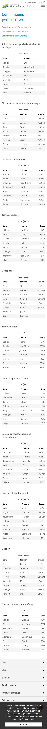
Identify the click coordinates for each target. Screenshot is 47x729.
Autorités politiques (20, 27)
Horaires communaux (35, 2)
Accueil (5, 27)
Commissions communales (14, 31)
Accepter (23, 724)
